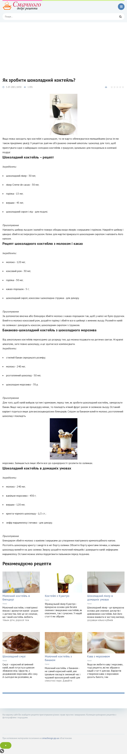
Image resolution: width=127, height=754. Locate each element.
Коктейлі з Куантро (57, 596)
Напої (4, 603)
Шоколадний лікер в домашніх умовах (100, 597)
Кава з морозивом (98, 656)
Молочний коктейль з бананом (58, 658)
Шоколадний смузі (13, 656)
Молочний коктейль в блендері (16, 597)
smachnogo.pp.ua (50, 738)
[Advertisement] (63, 47)
